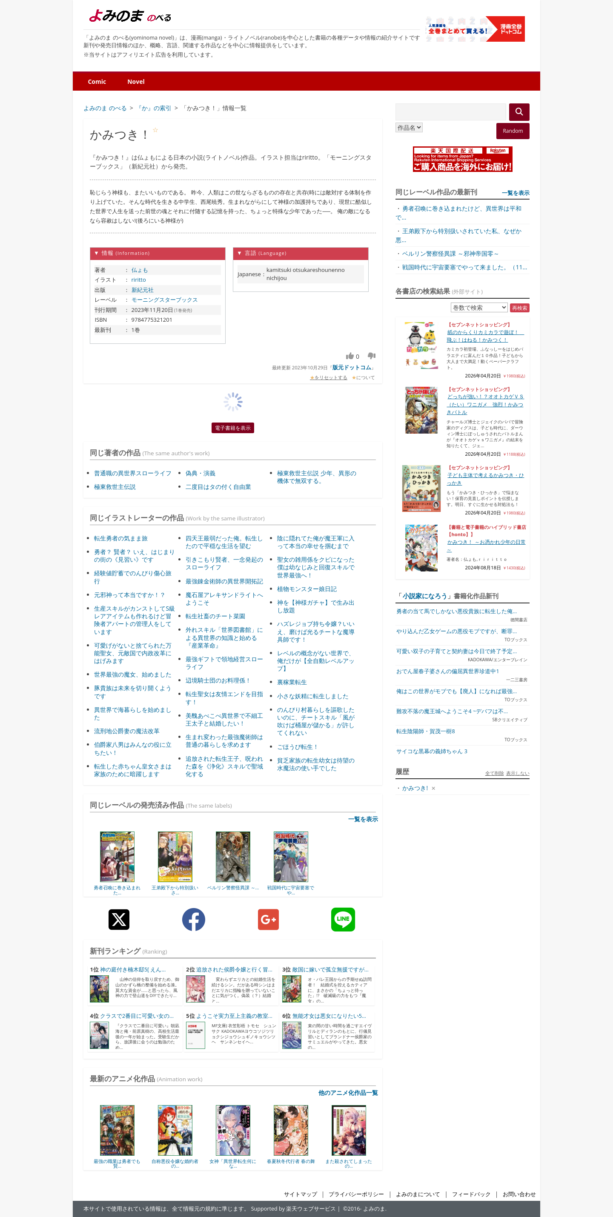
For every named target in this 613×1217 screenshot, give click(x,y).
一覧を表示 (363, 819)
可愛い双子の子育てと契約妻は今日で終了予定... (456, 651)
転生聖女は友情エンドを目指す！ (224, 698)
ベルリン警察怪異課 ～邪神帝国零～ (450, 253)
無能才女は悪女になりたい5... (329, 1016)
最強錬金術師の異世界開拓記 (224, 581)
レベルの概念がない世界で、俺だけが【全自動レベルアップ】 (316, 660)
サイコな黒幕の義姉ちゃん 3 (431, 751)
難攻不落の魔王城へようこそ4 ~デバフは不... (452, 711)
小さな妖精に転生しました (313, 696)
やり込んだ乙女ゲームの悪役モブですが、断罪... (456, 631)
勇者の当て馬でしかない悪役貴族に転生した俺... (456, 611)
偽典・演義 (200, 473)
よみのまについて (418, 1194)
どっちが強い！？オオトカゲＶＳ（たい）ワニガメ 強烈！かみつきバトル (485, 404)
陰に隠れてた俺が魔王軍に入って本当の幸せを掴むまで (316, 542)
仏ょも (140, 270)
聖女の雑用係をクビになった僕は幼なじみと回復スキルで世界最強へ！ (316, 567)
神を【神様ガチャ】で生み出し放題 (316, 606)
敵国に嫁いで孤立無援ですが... (330, 969)
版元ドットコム (351, 367)
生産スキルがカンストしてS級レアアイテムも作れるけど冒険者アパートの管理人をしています (134, 620)
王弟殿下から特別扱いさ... (175, 890)
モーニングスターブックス (165, 299)
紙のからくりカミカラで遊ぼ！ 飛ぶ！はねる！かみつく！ (485, 336)
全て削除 (494, 773)
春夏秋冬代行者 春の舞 (291, 1161)
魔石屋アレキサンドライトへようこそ (224, 598)
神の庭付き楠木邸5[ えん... (133, 969)
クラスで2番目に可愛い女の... (137, 1016)
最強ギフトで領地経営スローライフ (224, 663)
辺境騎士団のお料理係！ (218, 680)
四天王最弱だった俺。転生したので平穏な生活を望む (224, 542)
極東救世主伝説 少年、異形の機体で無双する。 (316, 477)
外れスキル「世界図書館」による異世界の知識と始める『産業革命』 (224, 637)
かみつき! (415, 788)
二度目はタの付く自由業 (218, 487)
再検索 (519, 307)
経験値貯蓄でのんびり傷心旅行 (133, 577)
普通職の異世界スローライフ (133, 473)
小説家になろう (425, 595)
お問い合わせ (519, 1194)
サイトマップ (300, 1194)
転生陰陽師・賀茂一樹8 (425, 731)
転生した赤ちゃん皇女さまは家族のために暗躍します (133, 770)
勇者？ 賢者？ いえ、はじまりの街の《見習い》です (134, 555)
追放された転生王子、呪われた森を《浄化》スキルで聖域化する (224, 766)
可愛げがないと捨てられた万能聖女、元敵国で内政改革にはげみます (133, 653)
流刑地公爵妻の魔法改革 (127, 731)
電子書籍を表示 (233, 427)
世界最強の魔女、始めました (133, 674)
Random (513, 130)
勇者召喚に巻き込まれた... (117, 890)
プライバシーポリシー (356, 1194)
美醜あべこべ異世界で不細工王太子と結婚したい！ (224, 719)
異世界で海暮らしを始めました (133, 713)
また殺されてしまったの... (348, 1163)
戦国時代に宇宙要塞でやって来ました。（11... (464, 267)
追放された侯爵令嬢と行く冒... (234, 969)
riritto (139, 279)
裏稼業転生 (292, 682)
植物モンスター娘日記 (307, 589)
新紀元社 (143, 290)
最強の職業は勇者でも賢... (117, 1163)
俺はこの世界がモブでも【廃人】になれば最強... (456, 691)
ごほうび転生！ (298, 747)
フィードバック (471, 1194)
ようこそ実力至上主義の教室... (234, 1016)
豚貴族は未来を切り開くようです (133, 692)
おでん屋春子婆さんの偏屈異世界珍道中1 (447, 671)
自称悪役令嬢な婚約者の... (175, 1163)
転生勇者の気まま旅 (121, 538)
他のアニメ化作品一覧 (348, 1092)
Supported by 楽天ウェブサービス (293, 1208)
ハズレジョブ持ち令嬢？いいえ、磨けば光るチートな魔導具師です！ (316, 631)
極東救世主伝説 (115, 487)
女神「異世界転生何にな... (232, 1163)
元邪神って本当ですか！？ (130, 595)
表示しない (518, 773)
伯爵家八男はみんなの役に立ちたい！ (133, 748)
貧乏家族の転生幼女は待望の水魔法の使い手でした (316, 764)
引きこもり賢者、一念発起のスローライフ (224, 563)
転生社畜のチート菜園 (215, 616)
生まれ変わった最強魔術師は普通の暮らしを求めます (224, 740)
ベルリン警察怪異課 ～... (233, 887)
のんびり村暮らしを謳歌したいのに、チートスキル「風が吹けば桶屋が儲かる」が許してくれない (316, 721)
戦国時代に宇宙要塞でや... (290, 890)
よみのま (374, 1208)
